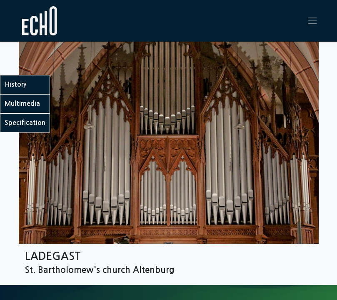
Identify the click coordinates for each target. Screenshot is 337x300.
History (15, 84)
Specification (25, 123)
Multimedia (22, 103)
